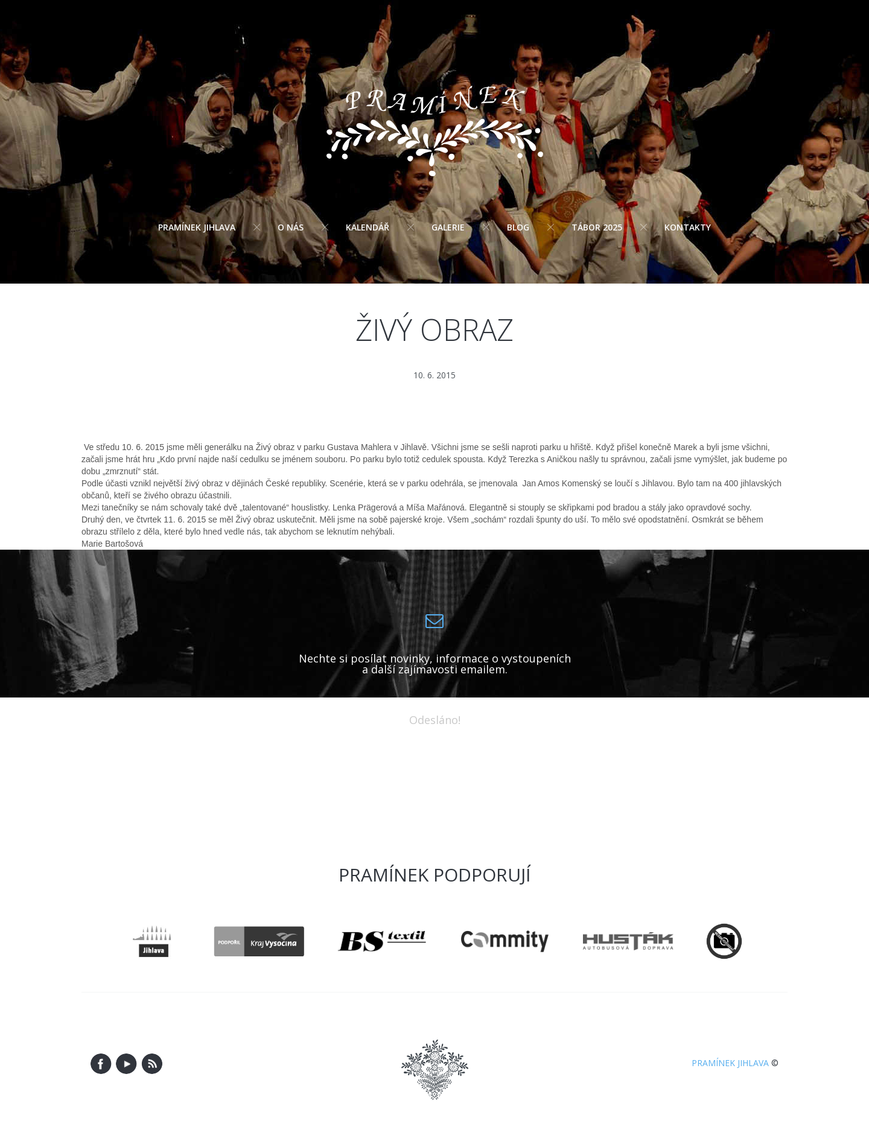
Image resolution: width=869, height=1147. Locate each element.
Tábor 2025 (596, 227)
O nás (291, 227)
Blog (518, 227)
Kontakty (687, 227)
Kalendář (367, 227)
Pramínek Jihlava (196, 227)
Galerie (448, 227)
